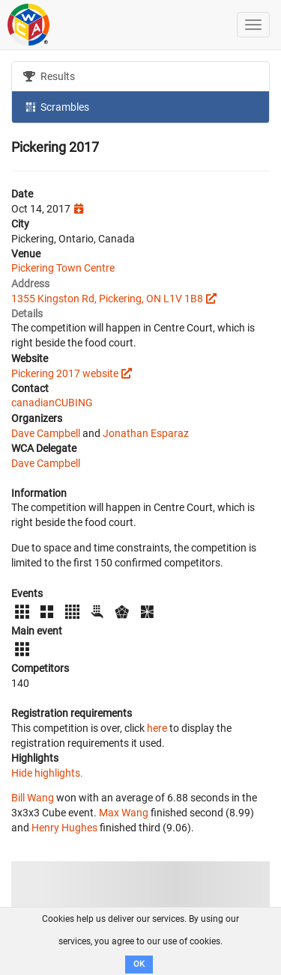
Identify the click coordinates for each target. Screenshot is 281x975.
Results (49, 76)
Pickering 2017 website (64, 373)
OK (139, 964)
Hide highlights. (47, 773)
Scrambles (56, 106)
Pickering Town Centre (63, 268)
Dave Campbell (45, 433)
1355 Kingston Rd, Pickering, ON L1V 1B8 (107, 299)
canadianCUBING (52, 403)
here (157, 728)
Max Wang (123, 813)
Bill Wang (32, 798)
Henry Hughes (64, 828)
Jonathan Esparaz (146, 433)
